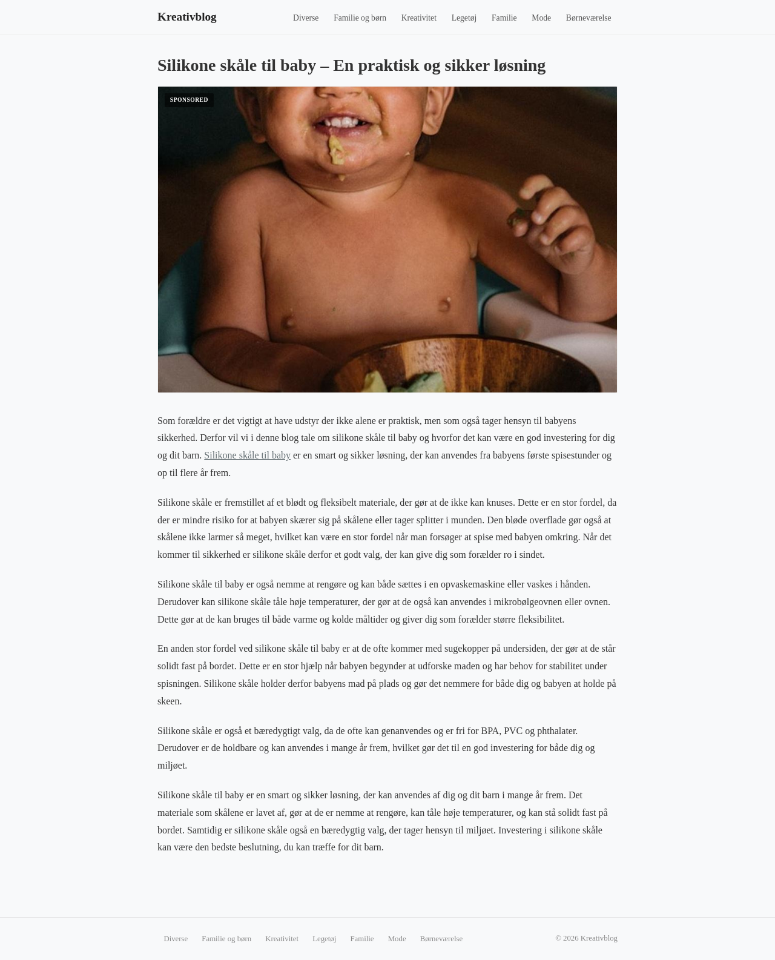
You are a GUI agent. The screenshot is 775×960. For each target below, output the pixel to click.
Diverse (305, 17)
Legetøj (464, 17)
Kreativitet (419, 17)
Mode (541, 17)
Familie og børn (360, 17)
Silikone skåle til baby (247, 455)
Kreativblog (187, 16)
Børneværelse (589, 17)
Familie (504, 17)
